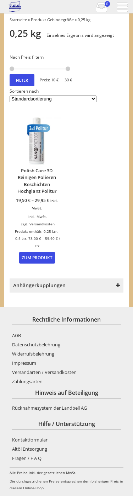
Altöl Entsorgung (29, 449)
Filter (22, 80)
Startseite (18, 19)
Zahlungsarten (27, 381)
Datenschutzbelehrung (36, 344)
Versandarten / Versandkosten (44, 372)
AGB (16, 335)
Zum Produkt (37, 257)
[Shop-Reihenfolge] (53, 99)
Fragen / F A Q (26, 458)
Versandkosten (42, 223)
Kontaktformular (30, 440)
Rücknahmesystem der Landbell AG (49, 408)
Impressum (24, 363)
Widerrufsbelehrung (33, 354)
